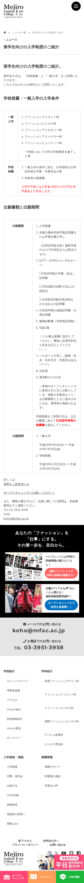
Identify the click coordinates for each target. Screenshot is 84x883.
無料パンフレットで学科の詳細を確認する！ (61, 573)
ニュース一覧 (19, 32)
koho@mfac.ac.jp (16, 518)
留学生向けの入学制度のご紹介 (47, 32)
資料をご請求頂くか (16, 484)
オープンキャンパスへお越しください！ (29, 492)
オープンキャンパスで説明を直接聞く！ (61, 605)
